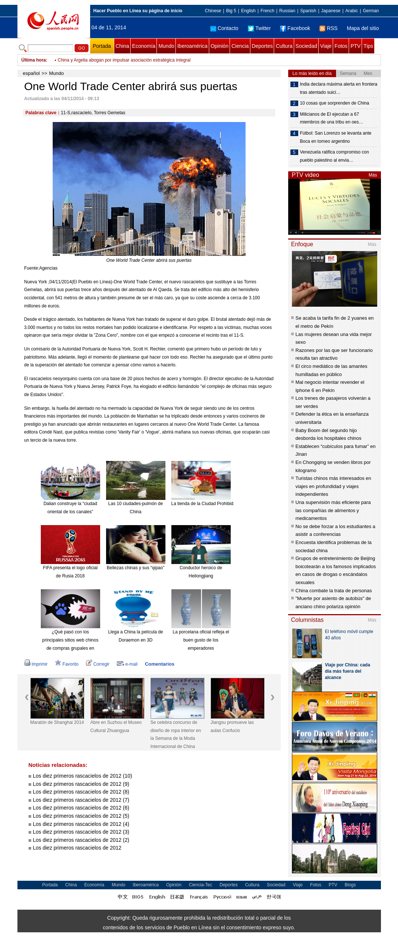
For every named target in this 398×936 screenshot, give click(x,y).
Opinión (219, 46)
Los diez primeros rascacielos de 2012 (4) (81, 824)
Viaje (326, 46)
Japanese (331, 10)
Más (373, 175)
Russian (287, 10)
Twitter (259, 28)
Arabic (351, 10)
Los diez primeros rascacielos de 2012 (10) (82, 776)
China (122, 46)
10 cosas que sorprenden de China (334, 103)
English (248, 10)
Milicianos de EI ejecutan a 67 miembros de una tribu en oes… (332, 118)
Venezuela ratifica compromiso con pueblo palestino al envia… (334, 156)
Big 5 (231, 10)
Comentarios (159, 664)
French (267, 10)
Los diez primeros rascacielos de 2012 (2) (81, 840)
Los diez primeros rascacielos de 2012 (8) (81, 792)
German (371, 10)
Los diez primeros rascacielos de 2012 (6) (81, 808)
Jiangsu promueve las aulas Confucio (232, 726)
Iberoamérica (192, 46)
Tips (368, 46)
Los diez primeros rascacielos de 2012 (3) (81, 832)
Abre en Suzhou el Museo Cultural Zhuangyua (116, 726)
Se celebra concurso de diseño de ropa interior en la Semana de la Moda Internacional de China (176, 734)
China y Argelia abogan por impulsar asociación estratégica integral (124, 60)
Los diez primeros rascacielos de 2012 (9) (81, 784)
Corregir (97, 664)
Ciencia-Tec (200, 884)
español (31, 73)
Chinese (213, 10)
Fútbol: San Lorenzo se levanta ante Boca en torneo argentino (336, 137)
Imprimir (35, 664)
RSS (328, 28)
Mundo (166, 46)
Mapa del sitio (363, 28)
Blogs (350, 884)
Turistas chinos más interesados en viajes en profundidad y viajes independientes (333, 486)
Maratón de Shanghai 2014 (57, 722)
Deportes (262, 46)
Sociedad (306, 46)
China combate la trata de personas (334, 590)
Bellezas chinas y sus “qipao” (135, 567)
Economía (143, 46)
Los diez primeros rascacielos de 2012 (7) (81, 800)
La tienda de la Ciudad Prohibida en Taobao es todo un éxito (230, 503)
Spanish (308, 10)
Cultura (284, 46)
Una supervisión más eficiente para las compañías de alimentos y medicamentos (333, 510)
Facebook (295, 28)
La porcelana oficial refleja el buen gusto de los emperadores (200, 639)
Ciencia (240, 46)
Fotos (341, 46)
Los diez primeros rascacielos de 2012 (77, 848)
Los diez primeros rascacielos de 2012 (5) (81, 816)
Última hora (34, 60)
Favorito (66, 664)
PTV (356, 46)
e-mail (127, 664)
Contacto (224, 28)
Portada (102, 46)
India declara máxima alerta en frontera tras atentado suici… (339, 88)
